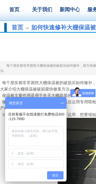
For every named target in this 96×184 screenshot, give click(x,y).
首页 (17, 27)
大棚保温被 (49, 82)
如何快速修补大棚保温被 (63, 27)
